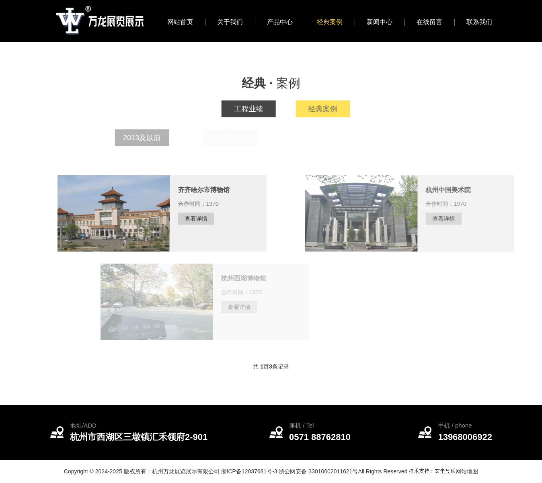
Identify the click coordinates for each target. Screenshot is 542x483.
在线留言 (429, 21)
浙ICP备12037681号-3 (249, 471)
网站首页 (180, 21)
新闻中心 (379, 21)
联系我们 (479, 21)
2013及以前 (154, 138)
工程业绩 (252, 109)
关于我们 (230, 21)
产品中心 (280, 21)
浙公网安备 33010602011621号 (318, 471)
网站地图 (467, 471)
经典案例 (330, 21)
